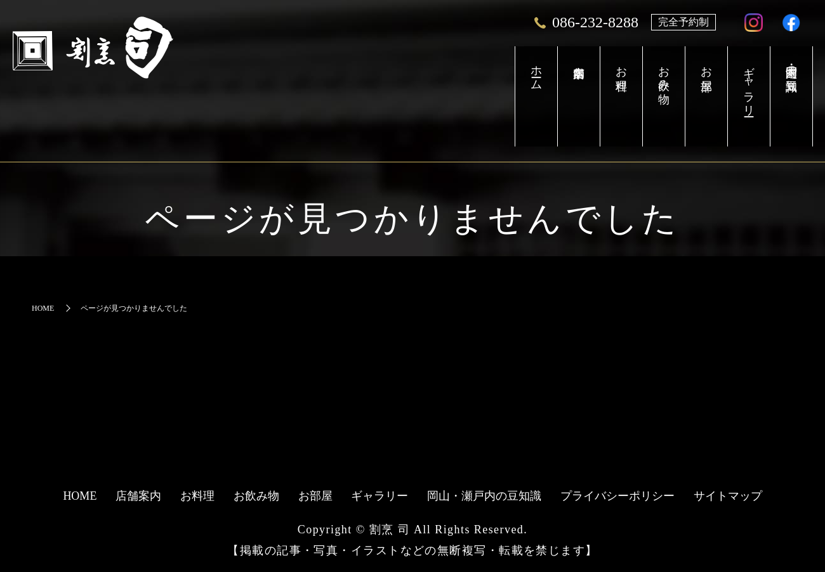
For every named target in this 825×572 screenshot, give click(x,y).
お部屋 (682, 68)
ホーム (474, 75)
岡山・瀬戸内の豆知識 (787, 68)
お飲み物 (630, 75)
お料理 (578, 68)
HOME (43, 308)
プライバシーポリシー (617, 496)
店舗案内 (526, 96)
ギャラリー (735, 88)
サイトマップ (728, 496)
